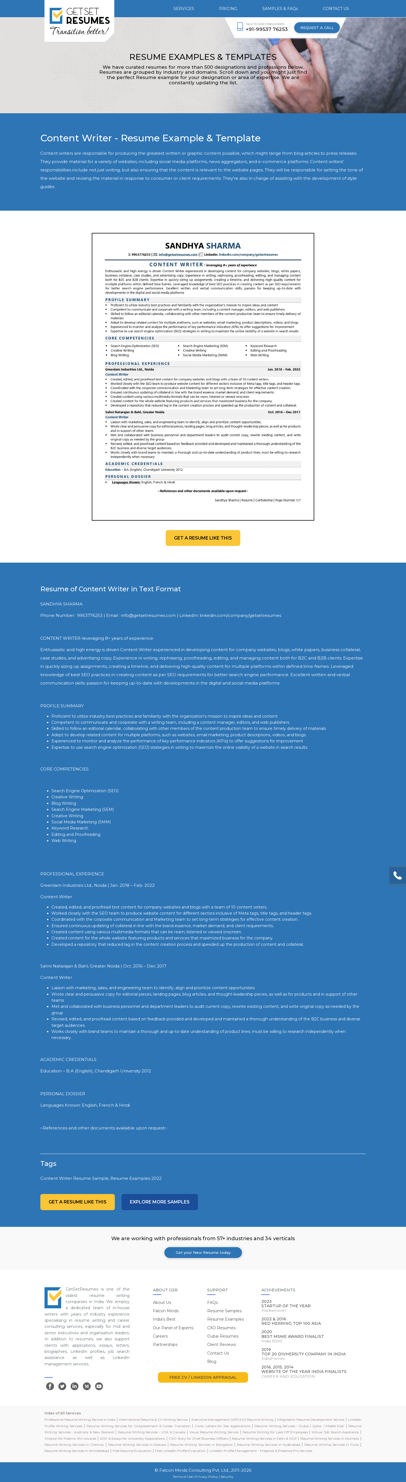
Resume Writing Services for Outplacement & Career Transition (138, 1426)
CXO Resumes (221, 1327)
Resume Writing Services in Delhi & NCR (264, 1438)
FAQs (212, 1302)
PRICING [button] (228, 8)
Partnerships (165, 1344)
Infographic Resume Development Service (310, 1419)
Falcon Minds (166, 1310)
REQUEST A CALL (317, 27)
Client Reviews (221, 1344)
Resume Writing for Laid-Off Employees (275, 1432)
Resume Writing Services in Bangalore (201, 1444)
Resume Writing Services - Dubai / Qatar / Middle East (299, 1426)
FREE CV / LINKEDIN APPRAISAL (203, 1377)
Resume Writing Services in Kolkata (137, 1444)
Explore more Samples (160, 1202)
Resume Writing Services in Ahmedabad (76, 1451)
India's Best (164, 1319)
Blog (211, 1361)
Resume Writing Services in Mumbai (329, 1438)
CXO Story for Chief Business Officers (198, 1438)
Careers (160, 1336)
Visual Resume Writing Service (214, 1432)
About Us (162, 1302)
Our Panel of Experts (173, 1327)
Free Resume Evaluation (132, 1451)
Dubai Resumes (222, 1336)
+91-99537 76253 (267, 29)
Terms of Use (183, 1476)
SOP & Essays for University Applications (132, 1438)
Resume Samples (224, 1310)
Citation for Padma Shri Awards (70, 1438)
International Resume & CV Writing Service (153, 1419)
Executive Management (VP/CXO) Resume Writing (232, 1419)
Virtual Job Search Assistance (335, 1432)
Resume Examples (225, 1319)
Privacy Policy (206, 1476)
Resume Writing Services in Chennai (74, 1444)
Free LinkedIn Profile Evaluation (180, 1451)
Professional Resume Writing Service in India (79, 1419)
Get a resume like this (203, 538)
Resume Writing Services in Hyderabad (268, 1444)
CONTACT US (336, 8)
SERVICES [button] (184, 8)
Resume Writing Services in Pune (331, 1444)
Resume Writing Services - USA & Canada (151, 1432)
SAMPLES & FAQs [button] (280, 8)
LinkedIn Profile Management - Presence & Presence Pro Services (260, 1451)
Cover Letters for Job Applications (222, 1426)
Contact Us (218, 1353)
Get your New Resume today (203, 1252)
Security (227, 1476)
